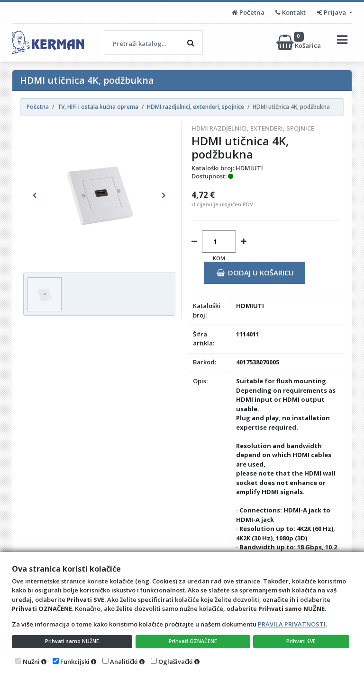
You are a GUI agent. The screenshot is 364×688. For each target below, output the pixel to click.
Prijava (332, 12)
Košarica (299, 42)
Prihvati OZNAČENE (194, 640)
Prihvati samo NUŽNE (72, 640)
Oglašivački (175, 661)
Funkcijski (75, 661)
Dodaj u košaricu (255, 272)
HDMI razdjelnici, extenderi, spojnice (252, 128)
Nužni (31, 661)
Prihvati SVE (302, 640)
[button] (34, 195)
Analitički (124, 661)
